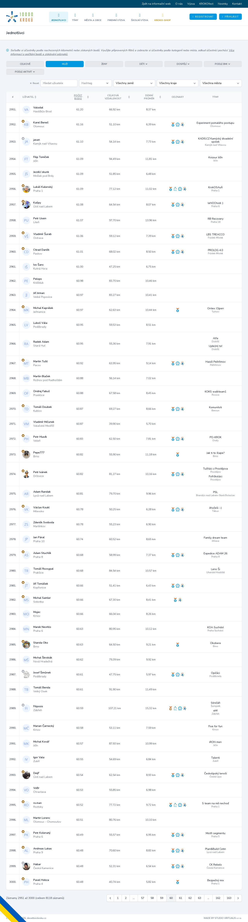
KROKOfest (206, 4)
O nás (179, 4)
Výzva (191, 4)
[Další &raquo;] (238, 898)
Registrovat (203, 16)
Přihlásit (230, 16)
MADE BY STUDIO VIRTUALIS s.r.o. (223, 918)
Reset (34, 83)
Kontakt (237, 4)
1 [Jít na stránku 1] (118, 898)
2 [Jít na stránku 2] (126, 898)
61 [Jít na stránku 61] (180, 898)
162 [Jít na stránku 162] (218, 898)
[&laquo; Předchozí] (110, 898)
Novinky (223, 4)
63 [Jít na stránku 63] (199, 898)
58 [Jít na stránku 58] (152, 898)
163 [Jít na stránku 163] (229, 898)
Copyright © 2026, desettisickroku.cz (26, 918)
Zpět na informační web (156, 4)
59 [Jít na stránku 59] (161, 898)
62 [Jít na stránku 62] (190, 898)
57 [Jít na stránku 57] (142, 898)
